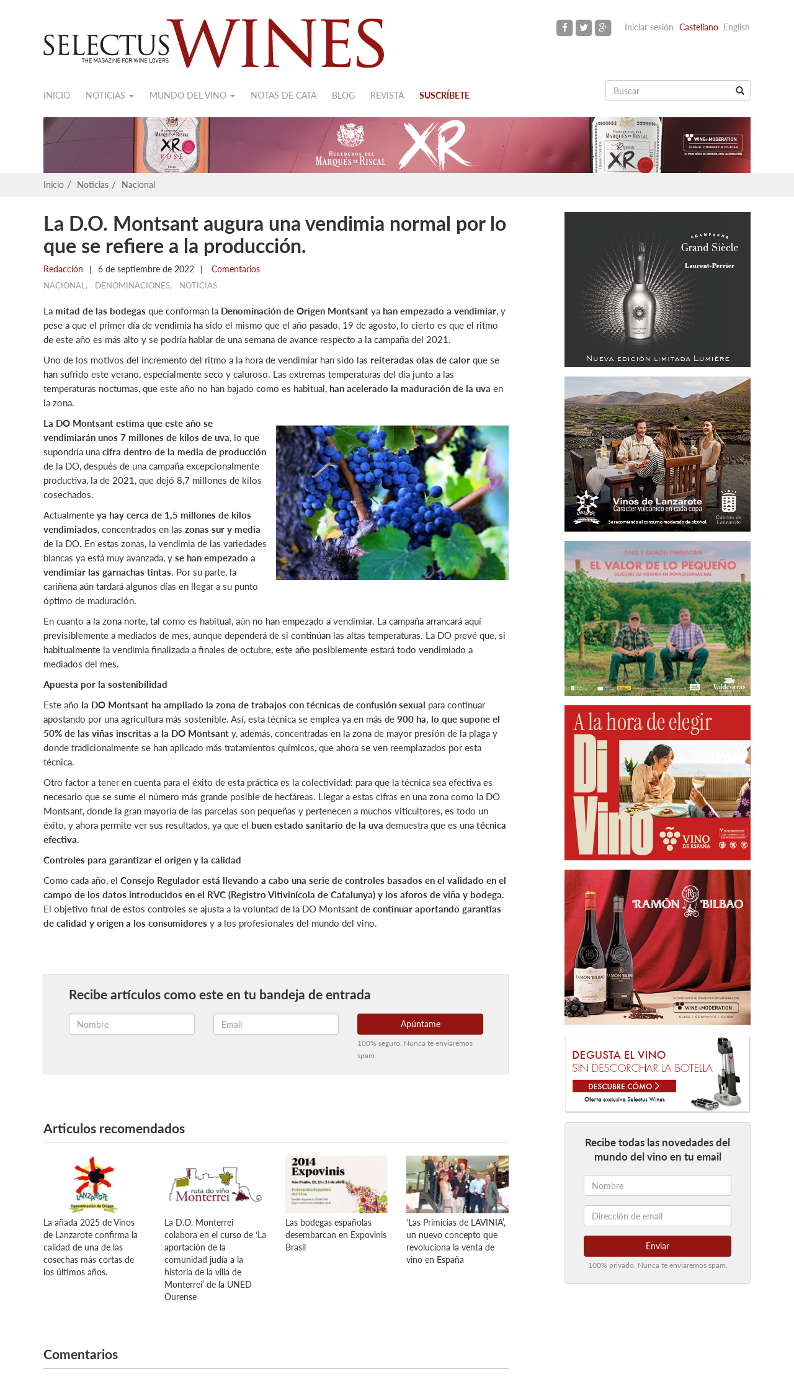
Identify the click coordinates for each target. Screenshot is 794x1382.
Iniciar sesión (649, 27)
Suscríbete (444, 95)
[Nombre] (657, 1185)
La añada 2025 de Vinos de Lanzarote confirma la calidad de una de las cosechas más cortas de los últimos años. (90, 1247)
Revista (387, 95)
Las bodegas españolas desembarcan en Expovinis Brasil (335, 1234)
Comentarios (234, 269)
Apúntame (420, 1024)
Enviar (657, 1246)
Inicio (56, 95)
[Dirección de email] (657, 1215)
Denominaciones (132, 285)
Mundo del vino (192, 95)
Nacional (138, 184)
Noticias (110, 95)
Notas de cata (283, 95)
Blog (343, 95)
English (736, 27)
